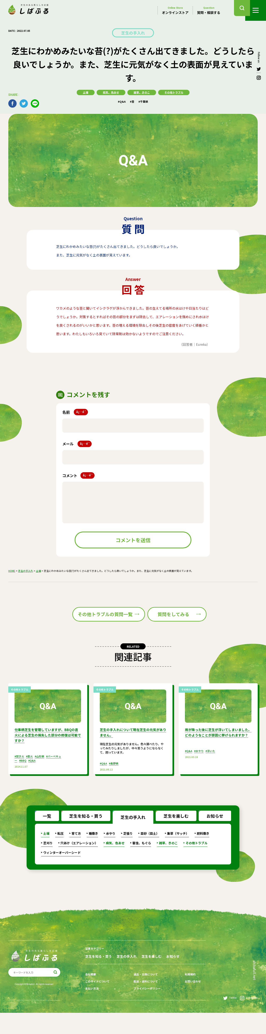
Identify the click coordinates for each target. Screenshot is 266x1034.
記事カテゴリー (95, 965)
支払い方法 (92, 1010)
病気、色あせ (109, 92)
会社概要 (91, 997)
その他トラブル (175, 92)
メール (77, 443)
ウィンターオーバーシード (62, 869)
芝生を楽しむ (172, 831)
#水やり (200, 776)
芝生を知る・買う (81, 831)
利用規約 (182, 997)
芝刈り (48, 860)
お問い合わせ (185, 1004)
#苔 (132, 101)
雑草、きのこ (141, 92)
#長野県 (115, 784)
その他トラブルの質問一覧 (88, 624)
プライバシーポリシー (144, 1010)
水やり (110, 850)
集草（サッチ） (178, 850)
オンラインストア (175, 10)
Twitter (230, 1019)
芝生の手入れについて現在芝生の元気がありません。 (131, 753)
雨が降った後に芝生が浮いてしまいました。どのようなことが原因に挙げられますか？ (217, 756)
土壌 (83, 92)
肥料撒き (203, 850)
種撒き (93, 850)
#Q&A (121, 101)
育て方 (76, 850)
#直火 (31, 776)
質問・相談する (208, 10)
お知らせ (211, 831)
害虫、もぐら (141, 860)
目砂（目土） (149, 850)
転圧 (60, 850)
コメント (78, 475)
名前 (75, 412)
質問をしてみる (170, 624)
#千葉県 (144, 101)
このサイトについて (98, 1004)
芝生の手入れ (133, 32)
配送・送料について (143, 1004)
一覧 (43, 831)
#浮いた (212, 776)
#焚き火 (20, 776)
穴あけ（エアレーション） (79, 860)
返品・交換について (143, 997)
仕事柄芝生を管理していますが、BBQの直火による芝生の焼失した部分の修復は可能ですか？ (47, 756)
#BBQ (23, 781)
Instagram (249, 1019)
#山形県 (42, 776)
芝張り (128, 850)
